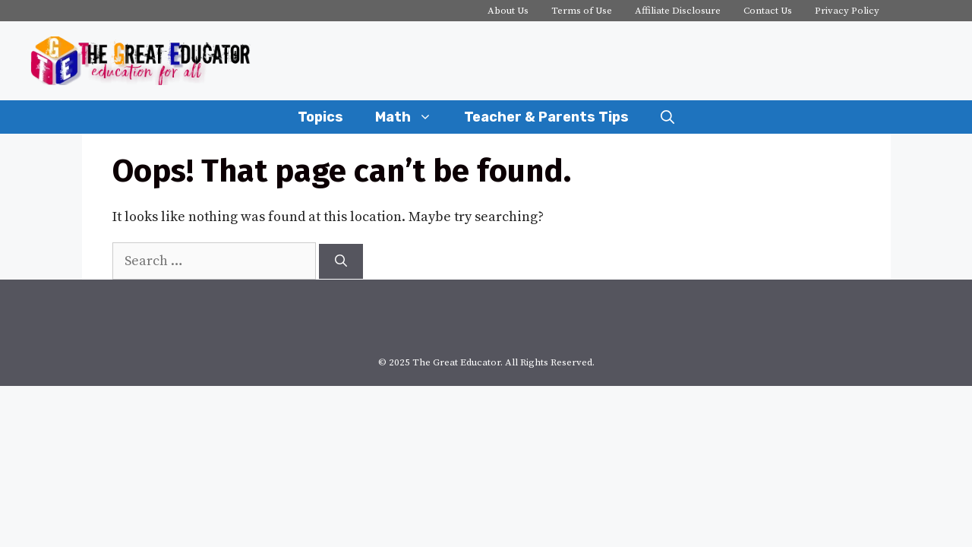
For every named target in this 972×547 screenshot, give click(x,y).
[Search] (341, 261)
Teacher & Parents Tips (546, 117)
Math (411, 117)
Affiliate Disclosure (678, 11)
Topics (320, 117)
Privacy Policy (847, 11)
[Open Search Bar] (667, 117)
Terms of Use (581, 11)
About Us (508, 11)
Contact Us (767, 11)
